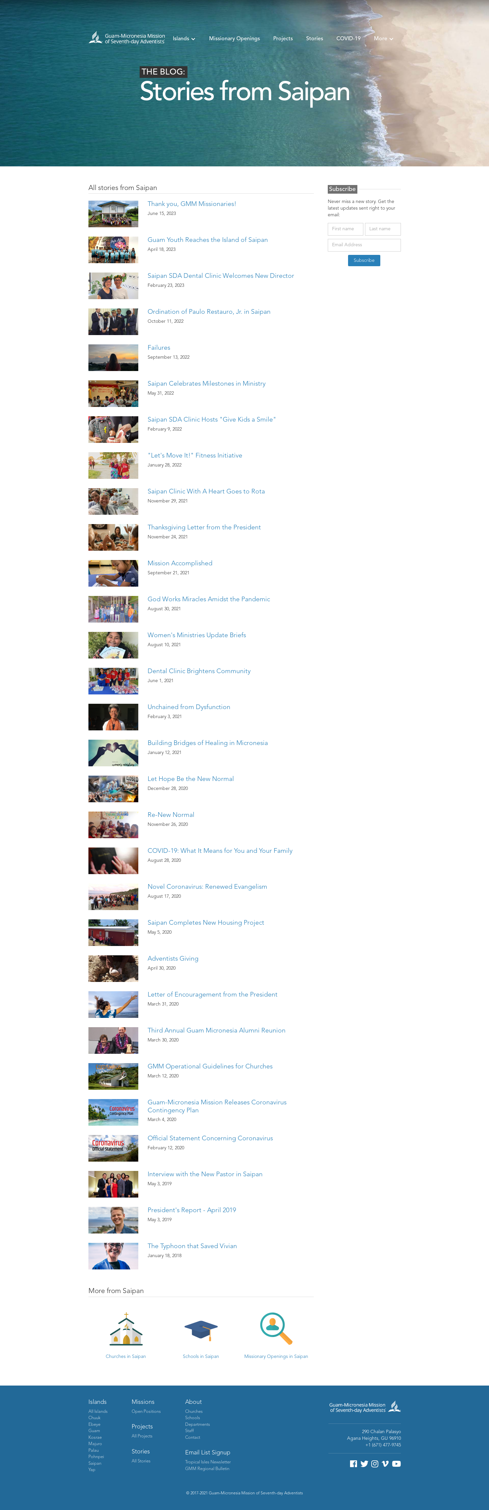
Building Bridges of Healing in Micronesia (208, 743)
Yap (91, 1470)
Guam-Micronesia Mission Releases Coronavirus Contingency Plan (217, 1106)
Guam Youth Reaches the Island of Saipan (208, 240)
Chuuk (94, 1418)
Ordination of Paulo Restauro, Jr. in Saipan (209, 312)
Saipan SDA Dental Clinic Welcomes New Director (221, 276)
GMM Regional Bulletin (207, 1469)
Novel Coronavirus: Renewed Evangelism (207, 887)
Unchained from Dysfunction (189, 707)
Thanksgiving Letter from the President (204, 527)
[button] (184, 39)
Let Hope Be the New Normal (191, 779)
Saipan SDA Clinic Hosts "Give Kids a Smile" (212, 420)
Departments (197, 1424)
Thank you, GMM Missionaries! (192, 204)
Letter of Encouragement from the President (213, 995)
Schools (192, 1418)
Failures (159, 348)
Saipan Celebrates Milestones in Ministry (207, 384)
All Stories (141, 1461)
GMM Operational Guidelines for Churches (210, 1066)
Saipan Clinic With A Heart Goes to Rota (206, 491)
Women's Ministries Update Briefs (197, 635)
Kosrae (95, 1437)
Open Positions (146, 1412)
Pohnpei (96, 1457)
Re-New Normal (171, 815)
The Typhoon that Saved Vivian (192, 1246)
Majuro (95, 1444)
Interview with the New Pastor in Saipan (205, 1174)
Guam (94, 1431)
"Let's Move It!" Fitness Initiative (195, 456)
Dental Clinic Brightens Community (199, 671)
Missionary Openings (234, 39)
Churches (194, 1412)
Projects (283, 39)
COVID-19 (348, 39)
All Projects (142, 1436)
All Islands (98, 1412)
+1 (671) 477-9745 (383, 1445)
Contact (192, 1437)
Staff (189, 1431)
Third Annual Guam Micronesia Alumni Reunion (217, 1031)
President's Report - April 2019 (192, 1210)
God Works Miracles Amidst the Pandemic (209, 599)
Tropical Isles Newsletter (208, 1462)
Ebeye (94, 1424)
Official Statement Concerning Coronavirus (210, 1138)
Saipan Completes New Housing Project (206, 923)
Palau (93, 1450)
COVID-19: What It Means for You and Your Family (220, 851)
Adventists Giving (173, 959)
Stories (314, 39)
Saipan (94, 1463)
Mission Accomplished (180, 563)
